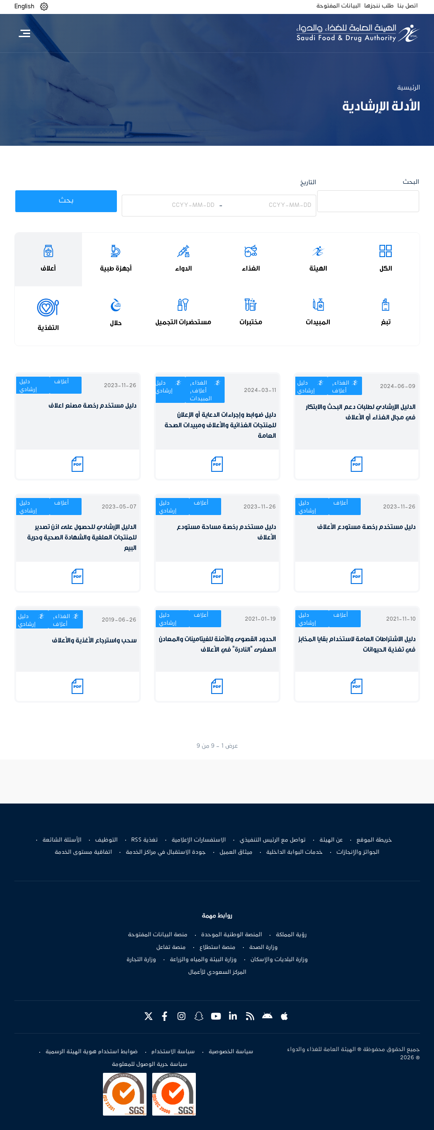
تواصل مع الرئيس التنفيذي (272, 840)
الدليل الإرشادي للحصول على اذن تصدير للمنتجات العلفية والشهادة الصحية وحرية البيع (82, 537)
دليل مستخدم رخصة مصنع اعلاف (92, 405)
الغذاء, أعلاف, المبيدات (201, 391)
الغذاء (251, 268)
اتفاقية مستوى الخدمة (83, 852)
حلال (116, 323)
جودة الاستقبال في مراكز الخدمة (166, 852)
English (24, 6)
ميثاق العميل (236, 852)
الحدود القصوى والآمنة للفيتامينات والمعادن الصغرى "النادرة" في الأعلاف (217, 644)
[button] (44, 6)
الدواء (183, 268)
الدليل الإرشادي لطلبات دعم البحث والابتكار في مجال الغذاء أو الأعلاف (361, 412)
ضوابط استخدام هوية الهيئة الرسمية (91, 1051)
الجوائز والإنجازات (357, 852)
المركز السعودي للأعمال (217, 972)
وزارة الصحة (263, 947)
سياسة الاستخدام (173, 1051)
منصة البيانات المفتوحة (158, 935)
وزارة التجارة (141, 959)
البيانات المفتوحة (338, 6)
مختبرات (250, 322)
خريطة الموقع (374, 840)
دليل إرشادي (306, 387)
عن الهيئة (331, 840)
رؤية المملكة (291, 935)
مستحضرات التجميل (183, 322)
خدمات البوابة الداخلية (294, 852)
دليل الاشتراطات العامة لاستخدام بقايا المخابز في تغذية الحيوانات (357, 644)
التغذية (48, 328)
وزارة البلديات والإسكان (279, 959)
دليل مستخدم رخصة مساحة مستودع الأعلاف (226, 532)
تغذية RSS (144, 840)
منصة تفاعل (171, 947)
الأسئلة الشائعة (62, 840)
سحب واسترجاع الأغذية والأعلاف (94, 640)
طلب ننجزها (379, 6)
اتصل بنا (407, 6)
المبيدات (318, 322)
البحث (411, 182)
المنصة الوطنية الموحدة (231, 935)
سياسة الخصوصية (230, 1051)
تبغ (386, 322)
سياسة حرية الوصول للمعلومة (150, 1064)
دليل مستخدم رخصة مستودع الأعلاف (366, 527)
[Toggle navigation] (24, 33)
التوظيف (106, 840)
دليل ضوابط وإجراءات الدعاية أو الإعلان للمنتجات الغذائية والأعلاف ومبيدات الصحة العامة (220, 425)
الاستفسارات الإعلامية (198, 840)
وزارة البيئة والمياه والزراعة (203, 959)
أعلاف (48, 268)
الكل (385, 268)
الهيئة (318, 268)
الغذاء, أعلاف (340, 387)
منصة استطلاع (217, 947)
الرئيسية (408, 88)
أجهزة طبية (116, 268)
